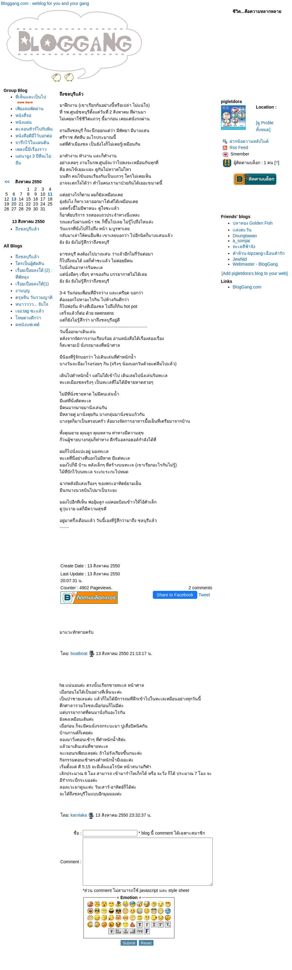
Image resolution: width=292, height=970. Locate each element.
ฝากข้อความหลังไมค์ (246, 141)
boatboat (72, 653)
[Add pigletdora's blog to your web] (255, 273)
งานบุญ (22, 351)
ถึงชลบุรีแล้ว (27, 269)
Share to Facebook (175, 594)
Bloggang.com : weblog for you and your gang (45, 3)
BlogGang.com (247, 286)
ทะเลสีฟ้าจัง (244, 246)
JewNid (240, 259)
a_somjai (242, 240)
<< (7, 220)
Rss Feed (236, 147)
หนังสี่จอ (23, 124)
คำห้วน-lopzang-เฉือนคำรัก (259, 253)
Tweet (205, 594)
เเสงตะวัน (242, 229)
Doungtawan (245, 235)
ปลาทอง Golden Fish (253, 223)
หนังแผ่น (23, 130)
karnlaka (71, 815)
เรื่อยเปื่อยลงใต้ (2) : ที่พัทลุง (27, 324)
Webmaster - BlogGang (255, 264)
